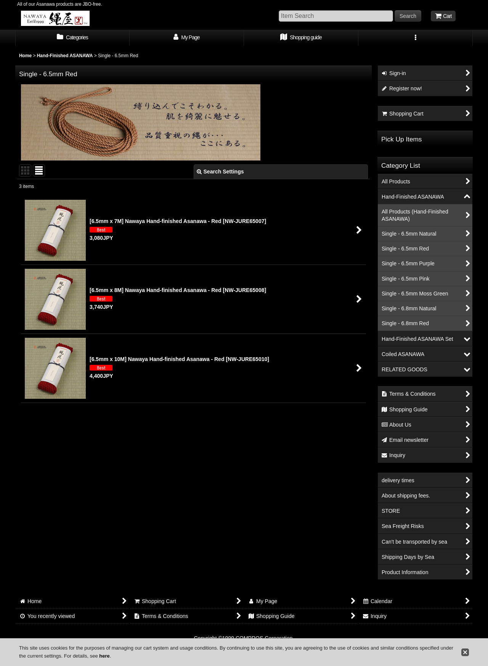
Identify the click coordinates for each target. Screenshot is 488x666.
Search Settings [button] (220, 172)
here (104, 656)
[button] (415, 38)
